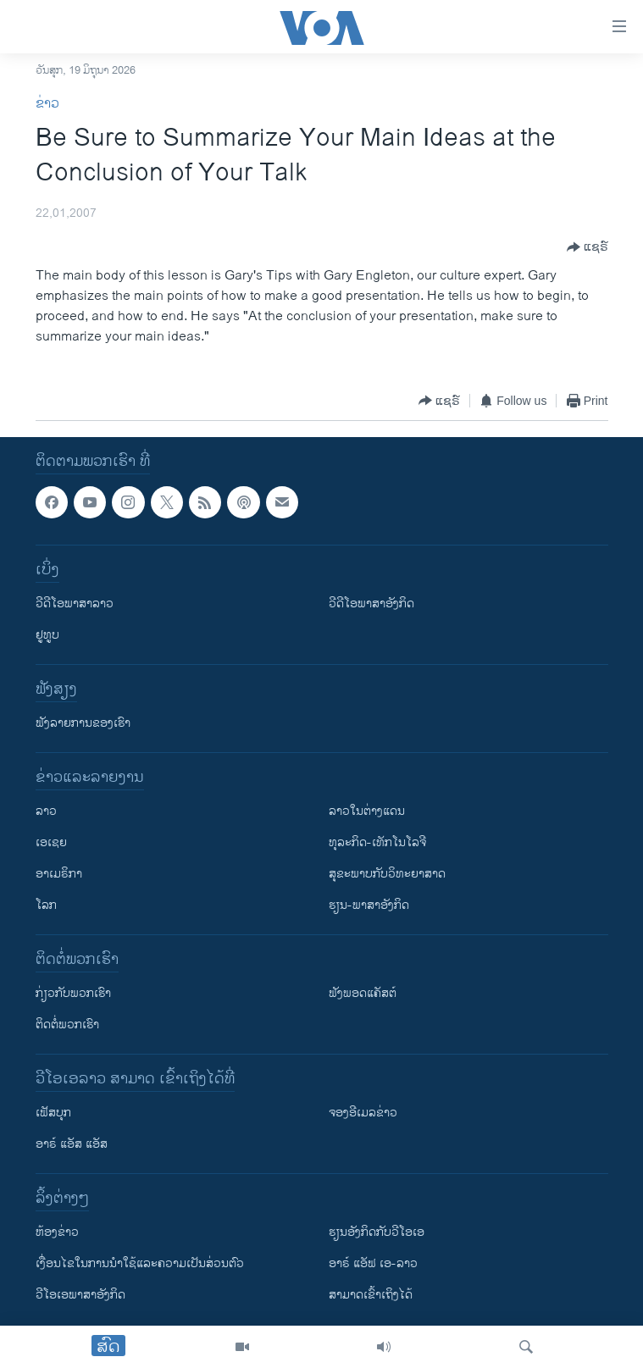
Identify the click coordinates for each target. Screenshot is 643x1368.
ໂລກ (46, 905)
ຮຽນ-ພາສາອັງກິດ (369, 905)
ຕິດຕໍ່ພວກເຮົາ (67, 1024)
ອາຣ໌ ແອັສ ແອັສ (72, 1144)
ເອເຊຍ (51, 842)
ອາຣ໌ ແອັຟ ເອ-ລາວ (373, 1263)
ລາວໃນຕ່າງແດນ (367, 811)
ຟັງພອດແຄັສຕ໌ (362, 993)
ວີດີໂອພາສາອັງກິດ (371, 603)
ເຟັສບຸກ (53, 1113)
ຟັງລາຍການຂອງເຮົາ (83, 723)
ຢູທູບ (47, 635)
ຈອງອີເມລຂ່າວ (363, 1113)
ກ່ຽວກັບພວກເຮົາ (73, 993)
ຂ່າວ (47, 103)
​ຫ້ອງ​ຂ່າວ (57, 1232)
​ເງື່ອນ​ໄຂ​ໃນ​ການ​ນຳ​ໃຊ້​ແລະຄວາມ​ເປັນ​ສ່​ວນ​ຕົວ (140, 1263)
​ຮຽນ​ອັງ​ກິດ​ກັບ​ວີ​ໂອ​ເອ (376, 1232)
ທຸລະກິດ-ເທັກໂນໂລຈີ (377, 842)
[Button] (587, 247)
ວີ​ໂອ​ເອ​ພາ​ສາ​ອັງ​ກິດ (80, 1295)
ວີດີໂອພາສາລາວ (75, 603)
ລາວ (46, 811)
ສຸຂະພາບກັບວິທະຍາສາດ (387, 874)
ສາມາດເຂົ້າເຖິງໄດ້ (371, 1295)
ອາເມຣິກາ (59, 874)
